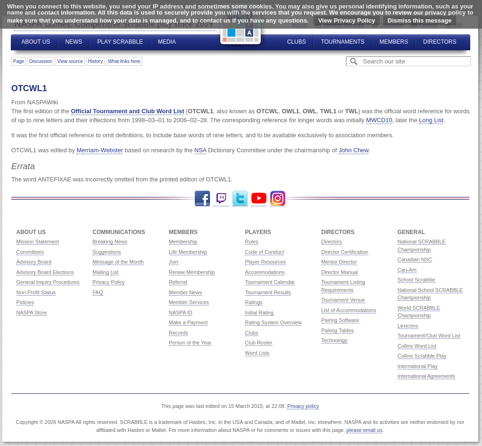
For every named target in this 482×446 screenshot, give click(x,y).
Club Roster (259, 342)
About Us (36, 42)
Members (393, 42)
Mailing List (106, 272)
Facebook (202, 198)
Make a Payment (188, 322)
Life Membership (188, 252)
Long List (431, 120)
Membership (183, 241)
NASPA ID (181, 312)
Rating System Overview (273, 322)
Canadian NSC (415, 259)
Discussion (40, 61)
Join (173, 262)
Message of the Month (118, 262)
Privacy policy (303, 406)
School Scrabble (416, 279)
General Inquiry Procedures (48, 282)
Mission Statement (37, 241)
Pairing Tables (337, 330)
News (73, 42)
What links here (124, 61)
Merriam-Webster (100, 150)
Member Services (189, 302)
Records (178, 333)
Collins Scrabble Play (422, 356)
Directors (439, 42)
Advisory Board (34, 262)
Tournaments (342, 42)
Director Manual (339, 272)
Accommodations (265, 272)
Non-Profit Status (36, 292)
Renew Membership (192, 272)
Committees (30, 252)
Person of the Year (190, 342)
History (95, 61)
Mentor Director (339, 262)
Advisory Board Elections (45, 272)
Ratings (254, 302)
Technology (334, 340)
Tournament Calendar (270, 282)
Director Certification (345, 252)
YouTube (258, 198)
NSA (200, 150)
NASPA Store (31, 312)
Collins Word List (417, 346)
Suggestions (107, 252)
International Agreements (426, 376)
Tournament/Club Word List (429, 335)
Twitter (240, 198)
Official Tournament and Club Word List (128, 111)
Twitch (221, 198)
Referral (178, 282)
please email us (364, 430)
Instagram (277, 198)
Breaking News (110, 241)
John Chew (353, 150)
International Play (418, 366)
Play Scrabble (120, 42)
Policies (25, 302)
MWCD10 (379, 120)
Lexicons (408, 326)
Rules (251, 241)
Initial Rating (259, 312)
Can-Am (407, 270)
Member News (185, 292)
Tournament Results (268, 292)
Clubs (296, 42)
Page (18, 61)
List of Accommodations (348, 310)
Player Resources (265, 262)
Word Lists (257, 353)
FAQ (98, 292)
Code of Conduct (264, 252)
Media (167, 42)
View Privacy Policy (346, 20)
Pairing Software (340, 320)
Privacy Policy (109, 282)
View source (70, 61)
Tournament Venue (343, 300)
